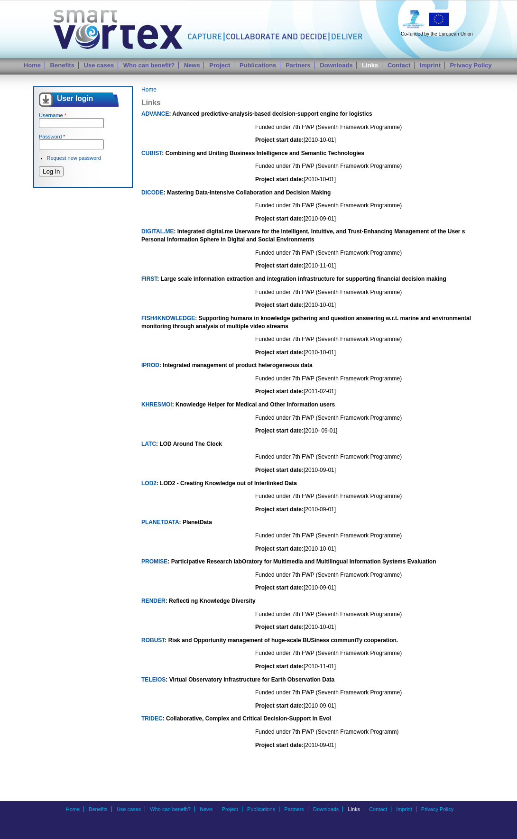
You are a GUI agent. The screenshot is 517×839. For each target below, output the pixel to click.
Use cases (99, 65)
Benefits (62, 65)
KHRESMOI (156, 404)
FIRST (149, 279)
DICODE (152, 192)
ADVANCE (155, 114)
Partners (298, 65)
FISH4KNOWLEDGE (168, 318)
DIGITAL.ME (157, 231)
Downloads (336, 65)
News (192, 65)
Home (32, 65)
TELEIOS (153, 679)
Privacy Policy (471, 65)
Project (219, 65)
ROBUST (153, 640)
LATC (148, 444)
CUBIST (151, 153)
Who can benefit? (149, 65)
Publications (258, 65)
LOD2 (149, 483)
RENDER (153, 601)
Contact (399, 65)
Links (370, 65)
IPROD (150, 365)
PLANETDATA (160, 522)
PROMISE (154, 561)
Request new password (74, 158)
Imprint (430, 65)
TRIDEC (152, 718)
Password (52, 136)
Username (52, 115)
